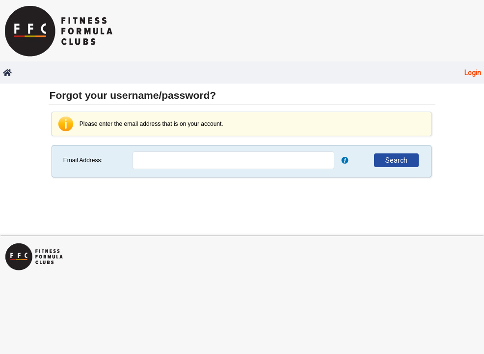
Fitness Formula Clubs (61, 30)
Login (472, 73)
